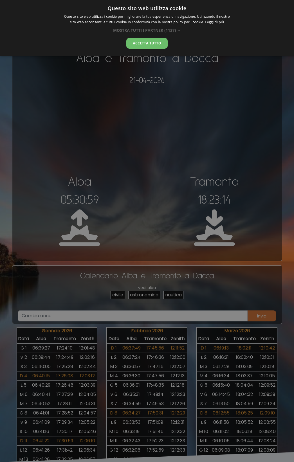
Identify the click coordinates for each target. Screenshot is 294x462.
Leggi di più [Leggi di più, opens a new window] (214, 22)
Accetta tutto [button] (147, 43)
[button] (147, 30)
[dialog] (147, 28)
